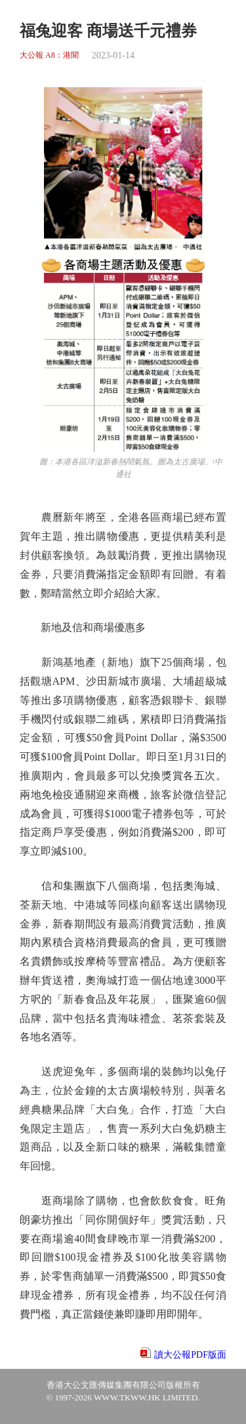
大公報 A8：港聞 (49, 55)
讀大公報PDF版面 (190, 1355)
